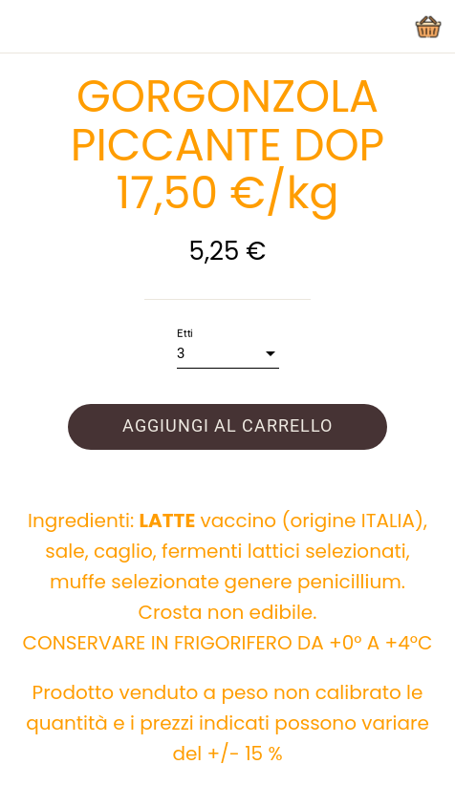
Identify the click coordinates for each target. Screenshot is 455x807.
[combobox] (228, 354)
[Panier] (428, 27)
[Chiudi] (27, 27)
